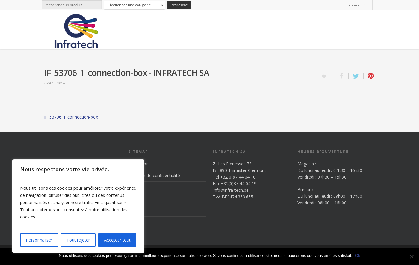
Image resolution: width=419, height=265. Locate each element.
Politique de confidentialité (154, 175)
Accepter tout (117, 240)
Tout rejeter (78, 240)
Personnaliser (39, 240)
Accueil (135, 187)
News (134, 210)
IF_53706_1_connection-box (71, 117)
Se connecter (358, 5)
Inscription (139, 164)
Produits (137, 199)
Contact (136, 222)
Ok (357, 255)
